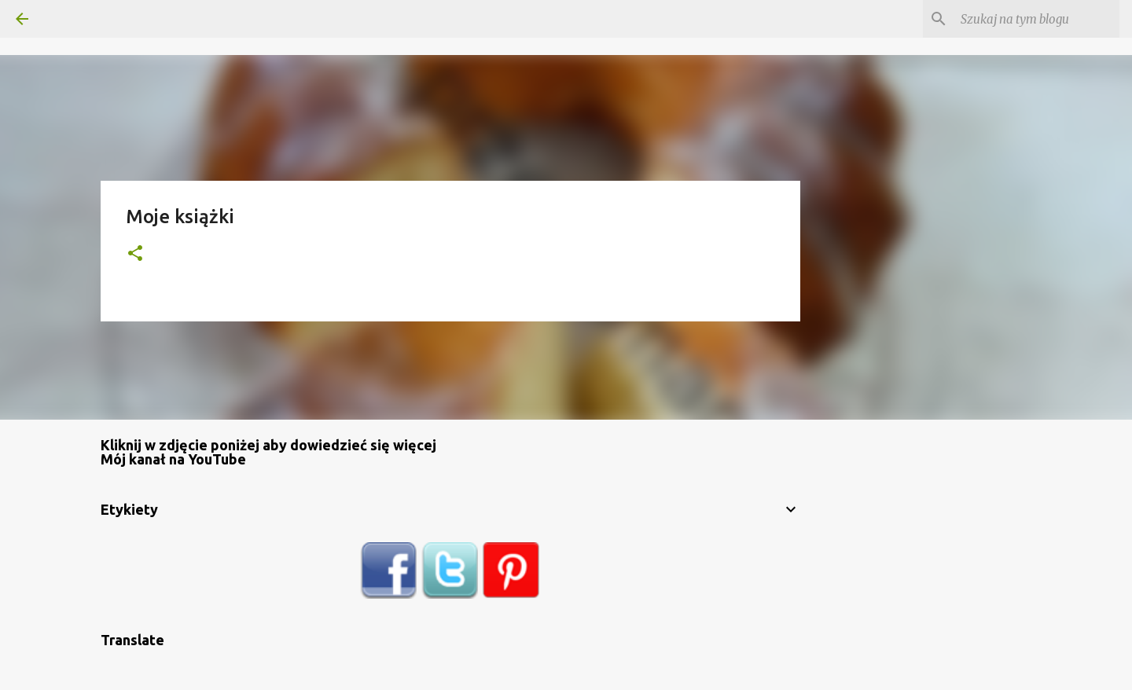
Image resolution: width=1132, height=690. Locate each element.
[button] (135, 254)
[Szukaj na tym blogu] (1036, 19)
